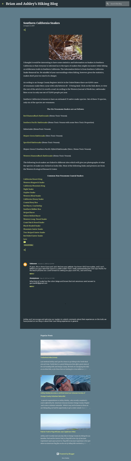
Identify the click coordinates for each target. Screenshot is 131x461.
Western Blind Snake (32, 196)
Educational (28, 245)
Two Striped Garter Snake (34, 232)
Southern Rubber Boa (32, 209)
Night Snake (28, 189)
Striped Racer (29, 212)
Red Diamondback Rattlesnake (36, 116)
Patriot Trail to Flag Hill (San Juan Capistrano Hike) (58, 432)
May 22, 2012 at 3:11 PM (47, 278)
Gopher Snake (29, 192)
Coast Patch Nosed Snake (33, 222)
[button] (24, 30)
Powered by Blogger (65, 454)
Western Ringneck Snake (33, 182)
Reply (32, 274)
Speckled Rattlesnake (32, 142)
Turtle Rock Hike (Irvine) (49, 357)
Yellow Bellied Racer (32, 216)
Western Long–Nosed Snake (35, 219)
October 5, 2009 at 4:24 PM (46, 263)
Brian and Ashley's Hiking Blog (32, 4)
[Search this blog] (118, 3)
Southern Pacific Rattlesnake (35, 122)
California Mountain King (34, 186)
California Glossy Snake (33, 199)
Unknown (33, 263)
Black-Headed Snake (31, 226)
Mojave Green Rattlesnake (34, 136)
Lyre (25, 239)
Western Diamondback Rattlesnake (38, 156)
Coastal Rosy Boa (30, 202)
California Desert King (32, 179)
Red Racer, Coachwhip (32, 206)
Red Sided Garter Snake (33, 236)
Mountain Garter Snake (33, 229)
